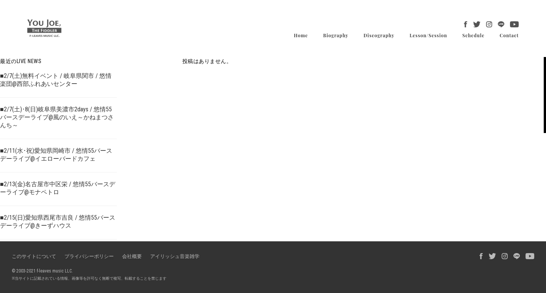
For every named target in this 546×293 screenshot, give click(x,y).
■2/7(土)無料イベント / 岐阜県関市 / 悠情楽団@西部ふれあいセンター (55, 79)
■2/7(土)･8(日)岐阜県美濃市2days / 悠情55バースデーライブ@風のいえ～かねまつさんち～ (57, 117)
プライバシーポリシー (89, 256)
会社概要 (132, 256)
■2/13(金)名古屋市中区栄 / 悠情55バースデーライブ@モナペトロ (57, 188)
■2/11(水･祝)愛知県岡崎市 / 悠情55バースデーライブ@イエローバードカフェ (56, 154)
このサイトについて (34, 256)
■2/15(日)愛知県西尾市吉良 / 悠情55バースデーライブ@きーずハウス (57, 221)
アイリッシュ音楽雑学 (174, 256)
